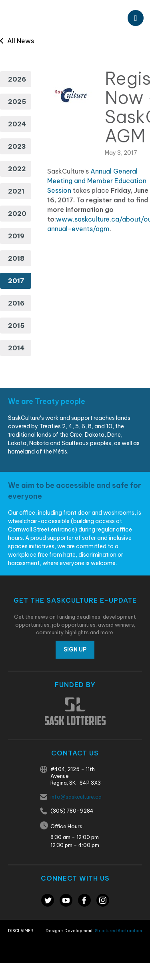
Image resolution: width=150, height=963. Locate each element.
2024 (17, 124)
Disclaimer (20, 930)
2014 (16, 348)
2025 (17, 102)
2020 (17, 214)
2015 (16, 326)
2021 (16, 191)
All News (17, 41)
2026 (17, 79)
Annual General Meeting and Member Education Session (96, 180)
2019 (16, 236)
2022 (17, 169)
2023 (17, 146)
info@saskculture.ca (76, 796)
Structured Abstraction (118, 930)
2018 (16, 258)
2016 (16, 303)
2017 (16, 281)
